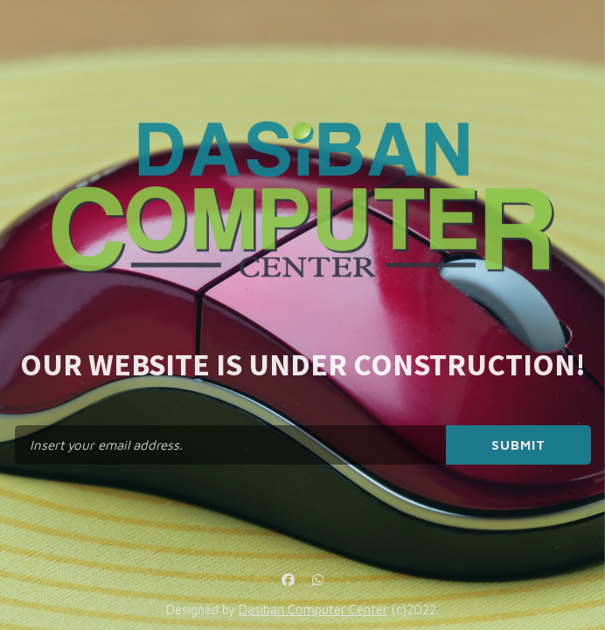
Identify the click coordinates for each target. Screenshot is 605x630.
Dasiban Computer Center (313, 609)
